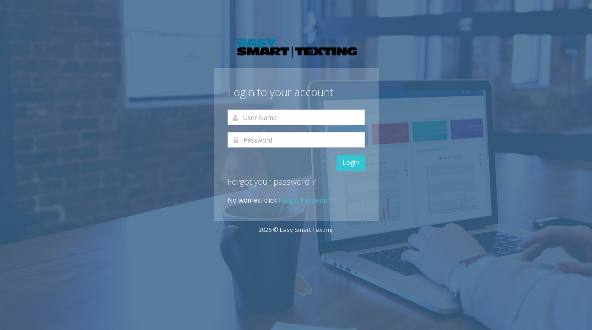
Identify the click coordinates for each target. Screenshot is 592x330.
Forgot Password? (305, 200)
